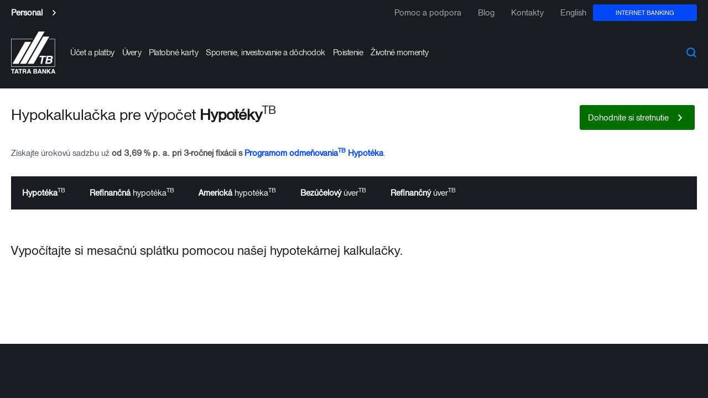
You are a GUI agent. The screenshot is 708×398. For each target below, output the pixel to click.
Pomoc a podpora (427, 12)
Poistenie (348, 52)
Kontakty (527, 12)
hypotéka (132, 191)
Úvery (132, 52)
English (573, 12)
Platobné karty (173, 52)
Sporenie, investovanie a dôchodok (265, 52)
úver (333, 191)
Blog (486, 12)
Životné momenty (400, 52)
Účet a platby (92, 52)
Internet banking (645, 12)
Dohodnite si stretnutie (628, 117)
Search (691, 52)
